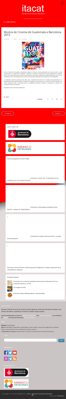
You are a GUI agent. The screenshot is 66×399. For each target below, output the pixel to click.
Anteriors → (58, 113)
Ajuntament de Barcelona (29, 315)
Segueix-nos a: (8, 347)
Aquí (5, 87)
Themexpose (60, 396)
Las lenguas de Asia (19, 287)
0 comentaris (24, 39)
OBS (8, 39)
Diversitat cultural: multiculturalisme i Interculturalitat (29, 293)
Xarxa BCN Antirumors (45, 315)
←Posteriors (7, 113)
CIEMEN (5, 317)
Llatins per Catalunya (29, 317)
